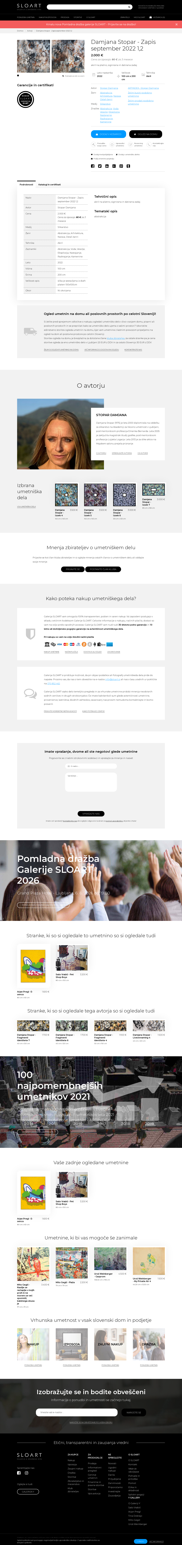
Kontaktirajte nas (133, 350)
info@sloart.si (112, 679)
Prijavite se (73, 569)
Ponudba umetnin (25, 17)
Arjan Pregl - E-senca (25, 993)
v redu (140, 1541)
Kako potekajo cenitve (93, 711)
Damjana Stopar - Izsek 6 (118, 513)
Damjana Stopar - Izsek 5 (89, 513)
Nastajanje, (106, 115)
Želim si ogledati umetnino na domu (61, 350)
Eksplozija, (114, 112)
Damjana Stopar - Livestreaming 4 (142, 1036)
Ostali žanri (106, 99)
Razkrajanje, (106, 118)
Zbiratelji (125, 17)
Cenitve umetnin (92, 1476)
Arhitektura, (106, 96)
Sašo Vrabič (134, 1507)
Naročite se (134, 1412)
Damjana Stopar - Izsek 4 (60, 513)
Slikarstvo (105, 104)
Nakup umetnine (51, 652)
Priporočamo (115, 1487)
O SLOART (133, 1460)
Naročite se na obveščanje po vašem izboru (91, 1422)
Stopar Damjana (109, 88)
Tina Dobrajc (135, 1516)
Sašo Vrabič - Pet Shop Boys (65, 975)
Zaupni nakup (75, 1468)
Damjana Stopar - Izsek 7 (147, 502)
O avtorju (101, 453)
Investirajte (114, 1491)
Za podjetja (114, 1495)
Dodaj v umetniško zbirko (128, 154)
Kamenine (105, 122)
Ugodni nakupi (112, 1469)
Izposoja (72, 1464)
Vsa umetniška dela (26, 506)
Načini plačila (71, 652)
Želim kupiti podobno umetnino (140, 94)
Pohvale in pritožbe (134, 1477)
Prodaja (65, 17)
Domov (20, 31)
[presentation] (91, 801)
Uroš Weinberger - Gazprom (103, 1275)
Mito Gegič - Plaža (65, 1282)
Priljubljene (114, 1479)
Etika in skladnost (133, 1489)
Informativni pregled (95, 1469)
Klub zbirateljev (73, 1490)
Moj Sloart (139, 17)
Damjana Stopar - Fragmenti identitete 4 (103, 1038)
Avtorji (29, 31)
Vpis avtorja (94, 1493)
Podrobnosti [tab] (26, 184)
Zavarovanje (113, 652)
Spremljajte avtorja (122, 453)
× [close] (176, 24)
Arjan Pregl (134, 1511)
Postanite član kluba (103, 569)
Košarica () (157, 17)
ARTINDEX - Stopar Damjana (143, 88)
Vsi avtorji (143, 453)
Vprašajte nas (91, 814)
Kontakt (132, 1464)
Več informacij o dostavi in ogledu (101, 350)
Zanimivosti (114, 1483)
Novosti (112, 1463)
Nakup (71, 1460)
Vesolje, (104, 112)
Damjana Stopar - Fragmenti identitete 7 (26, 1038)
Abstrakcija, (106, 93)
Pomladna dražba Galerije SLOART (43, 905)
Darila (111, 1475)
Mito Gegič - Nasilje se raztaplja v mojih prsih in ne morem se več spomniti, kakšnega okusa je (25, 1294)
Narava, (117, 96)
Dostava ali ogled (93, 652)
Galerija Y (28, 1492)
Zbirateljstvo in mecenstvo (76, 1482)
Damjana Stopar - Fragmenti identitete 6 (65, 1038)
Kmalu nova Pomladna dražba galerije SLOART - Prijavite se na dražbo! (91, 24)
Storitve (78, 17)
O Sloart (90, 17)
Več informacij (156, 1541)
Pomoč (132, 1483)
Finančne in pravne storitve (96, 1484)
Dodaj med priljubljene (102, 154)
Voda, (116, 108)
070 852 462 (53, 683)
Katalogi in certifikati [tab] (49, 184)
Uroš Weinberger (137, 1524)
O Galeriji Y (134, 1503)
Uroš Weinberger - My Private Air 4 (142, 1280)
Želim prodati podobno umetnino (141, 102)
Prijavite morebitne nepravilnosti (60, 711)
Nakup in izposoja (47, 17)
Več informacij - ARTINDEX (37, 1132)
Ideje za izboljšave (133, 1470)
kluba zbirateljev (116, 338)
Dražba (71, 1473)
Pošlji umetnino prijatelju (102, 159)
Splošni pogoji (136, 1494)
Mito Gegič (134, 1520)
